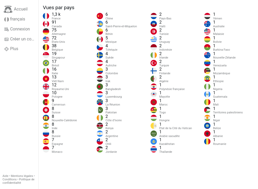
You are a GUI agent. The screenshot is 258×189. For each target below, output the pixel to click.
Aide (5, 176)
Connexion (17, 29)
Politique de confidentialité (19, 181)
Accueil (15, 9)
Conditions (10, 179)
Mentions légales (22, 176)
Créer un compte (21, 39)
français (14, 19)
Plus (11, 48)
